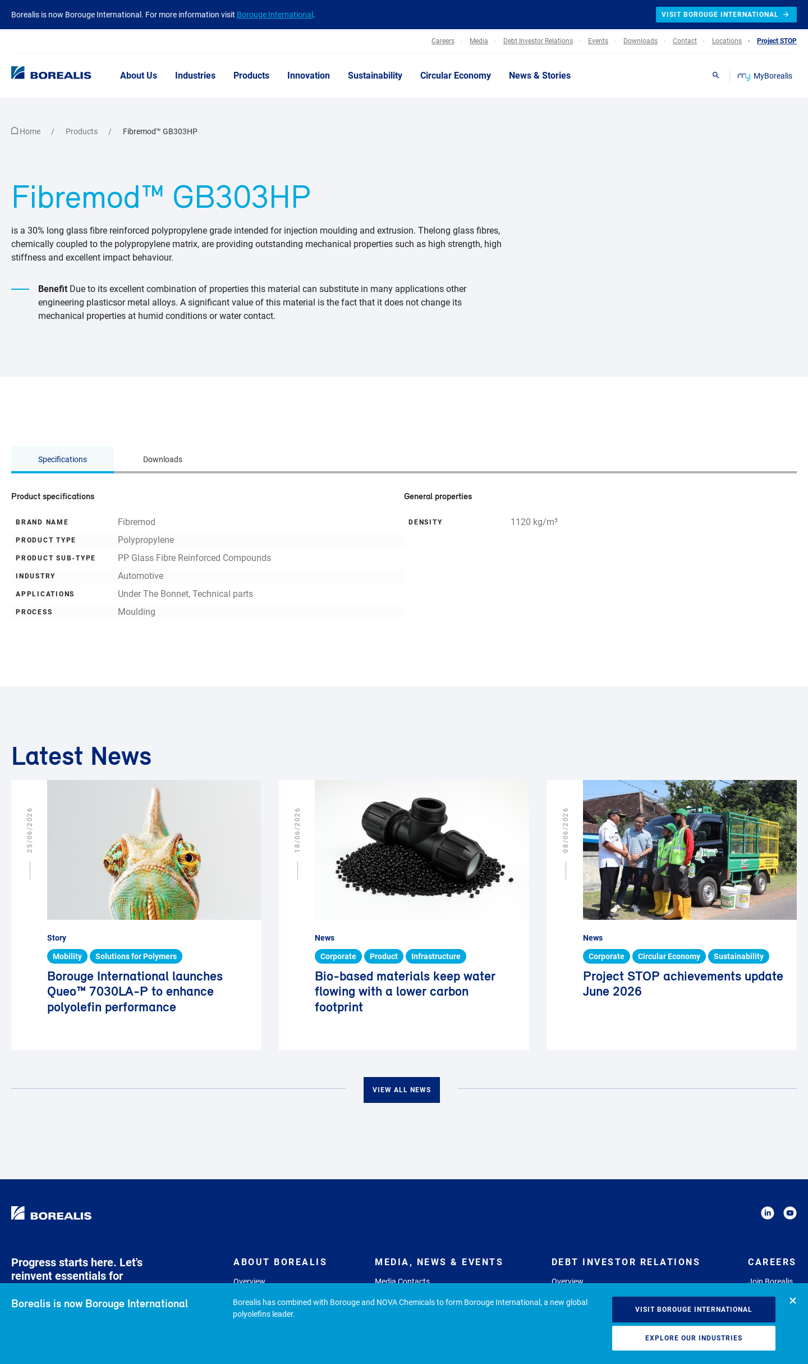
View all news (402, 1090)
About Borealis (280, 1262)
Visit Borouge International (693, 1309)
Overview (249, 1281)
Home (26, 131)
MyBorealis (765, 75)
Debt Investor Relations (626, 1262)
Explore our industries (693, 1338)
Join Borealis (770, 1281)
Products (82, 131)
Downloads (162, 459)
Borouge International (275, 14)
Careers (772, 1262)
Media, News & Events (439, 1262)
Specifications (62, 459)
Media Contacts (402, 1281)
